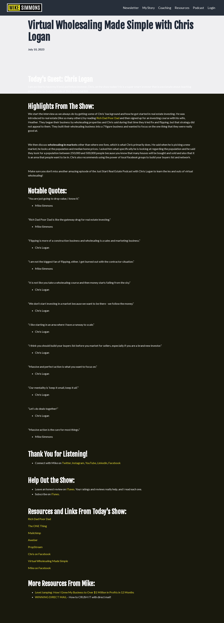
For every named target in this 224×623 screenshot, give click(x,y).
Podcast (198, 8)
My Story (148, 8)
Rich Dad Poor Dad (107, 118)
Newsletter (131, 8)
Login (211, 8)
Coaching (164, 8)
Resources (182, 8)
